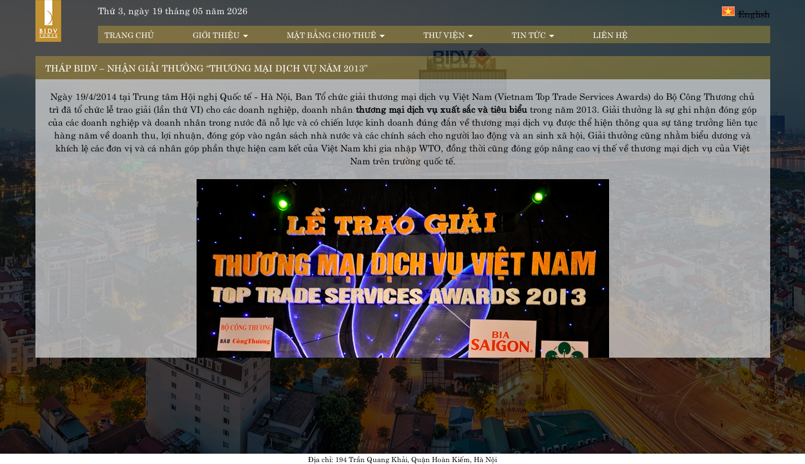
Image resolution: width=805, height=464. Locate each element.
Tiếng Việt (728, 11)
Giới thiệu (220, 34)
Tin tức (533, 34)
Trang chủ (129, 34)
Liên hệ (610, 34)
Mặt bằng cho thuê (336, 34)
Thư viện (448, 34)
